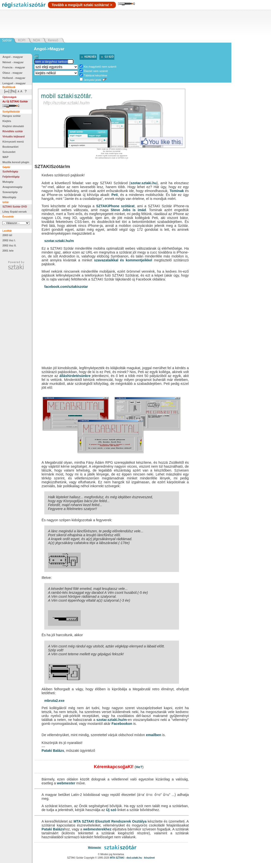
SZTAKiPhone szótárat (115, 206)
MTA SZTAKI (83, 821)
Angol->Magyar (49, 48)
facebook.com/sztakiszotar (66, 287)
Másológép (9, 197)
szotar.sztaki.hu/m (59, 241)
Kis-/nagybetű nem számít (100, 66)
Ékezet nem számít (96, 71)
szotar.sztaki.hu (143, 183)
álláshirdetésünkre (75, 376)
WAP (5, 157)
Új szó (109, 56)
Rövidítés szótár (12, 131)
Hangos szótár (11, 115)
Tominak (177, 191)
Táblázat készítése (95, 75)
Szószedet (8, 151)
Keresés (90, 56)
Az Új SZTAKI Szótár (15, 101)
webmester (66, 783)
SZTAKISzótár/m (52, 166)
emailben (153, 735)
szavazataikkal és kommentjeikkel (123, 260)
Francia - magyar (13, 67)
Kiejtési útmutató (13, 126)
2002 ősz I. (9, 240)
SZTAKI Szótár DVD (14, 206)
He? (139, 767)
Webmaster (94, 847)
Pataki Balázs (53, 751)
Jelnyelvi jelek (92, 79)
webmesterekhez (97, 829)
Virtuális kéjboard (13, 136)
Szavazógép (10, 192)
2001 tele (8, 250)
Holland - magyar (13, 77)
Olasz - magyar (12, 72)
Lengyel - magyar (14, 83)
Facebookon (121, 724)
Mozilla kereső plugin (15, 162)
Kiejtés (6, 121)
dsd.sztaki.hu (134, 857)
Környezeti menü (13, 141)
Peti (114, 195)
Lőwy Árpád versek (14, 211)
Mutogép (7, 181)
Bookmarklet (10, 146)
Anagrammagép (12, 186)
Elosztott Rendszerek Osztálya (120, 821)
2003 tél (7, 235)
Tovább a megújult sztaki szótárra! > (82, 5)
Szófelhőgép (10, 171)
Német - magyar (13, 62)
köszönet (149, 857)
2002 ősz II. (9, 245)
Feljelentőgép (11, 176)
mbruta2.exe (54, 701)
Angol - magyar (12, 56)
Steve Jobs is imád (128, 210)
